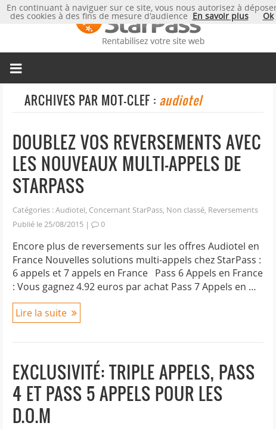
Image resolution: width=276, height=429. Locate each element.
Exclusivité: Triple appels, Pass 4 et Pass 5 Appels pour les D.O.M (134, 394)
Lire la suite (41, 312)
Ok (268, 15)
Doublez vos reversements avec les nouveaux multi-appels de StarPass (137, 164)
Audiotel (70, 209)
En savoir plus (221, 15)
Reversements (233, 209)
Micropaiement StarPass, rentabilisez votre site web (137, 26)
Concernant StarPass (126, 209)
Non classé (185, 209)
